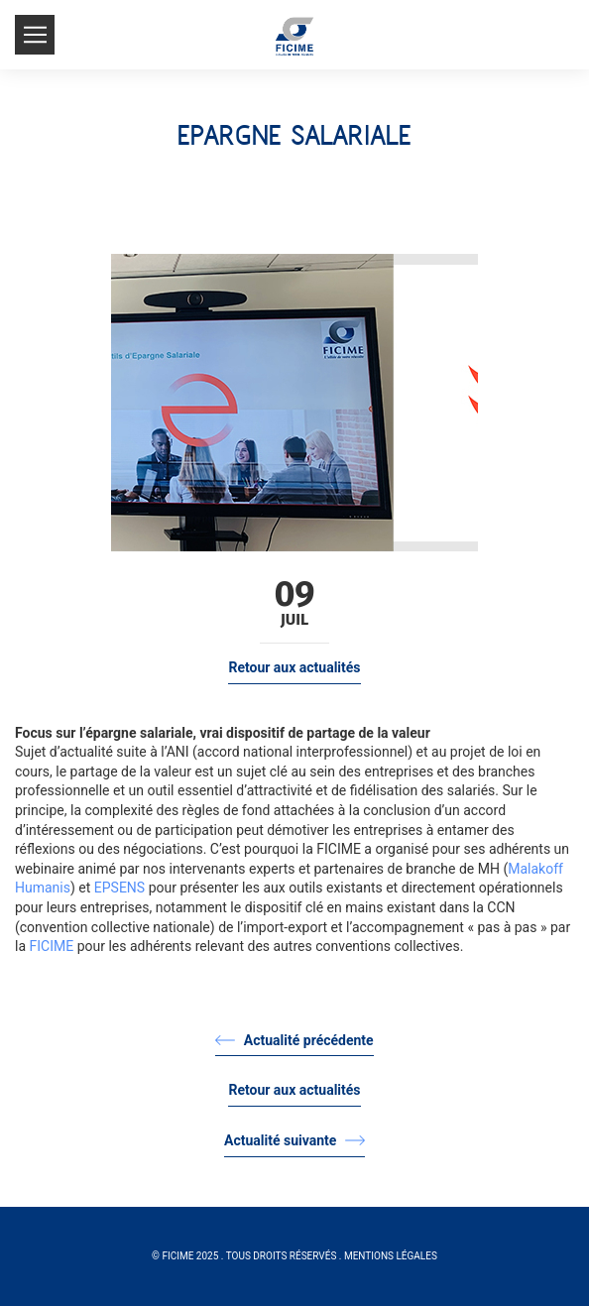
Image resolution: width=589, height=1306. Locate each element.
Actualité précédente (294, 1040)
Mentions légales (390, 1255)
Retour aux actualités (294, 667)
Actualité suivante (294, 1140)
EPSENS (119, 887)
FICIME (52, 946)
